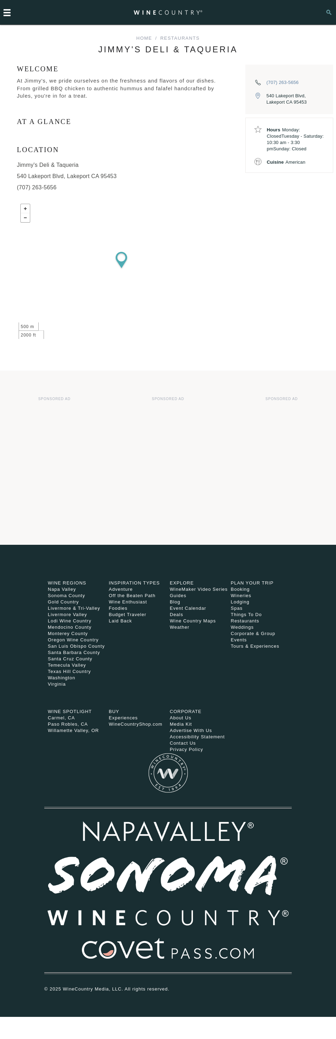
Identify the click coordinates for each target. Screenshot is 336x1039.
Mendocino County (69, 627)
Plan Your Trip (252, 583)
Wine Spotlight (70, 711)
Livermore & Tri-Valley (74, 608)
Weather (179, 627)
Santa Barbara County (74, 652)
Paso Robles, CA (68, 724)
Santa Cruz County (70, 658)
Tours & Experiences (255, 646)
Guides (178, 595)
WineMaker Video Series (199, 589)
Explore (182, 583)
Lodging (240, 602)
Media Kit (181, 724)
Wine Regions (67, 583)
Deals (176, 614)
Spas (237, 608)
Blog (175, 602)
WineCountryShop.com (136, 724)
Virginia (57, 684)
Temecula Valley (67, 665)
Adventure (121, 589)
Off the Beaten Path (132, 595)
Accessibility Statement (197, 736)
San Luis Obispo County (76, 646)
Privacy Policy (186, 749)
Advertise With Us (191, 730)
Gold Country (63, 602)
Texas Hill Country (69, 671)
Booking (240, 589)
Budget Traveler (128, 614)
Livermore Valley (67, 614)
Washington (61, 677)
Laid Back (120, 620)
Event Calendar (188, 608)
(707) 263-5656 (282, 82)
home (144, 38)
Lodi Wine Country (69, 620)
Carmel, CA (61, 717)
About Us (180, 717)
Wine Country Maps (193, 620)
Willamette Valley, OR (73, 730)
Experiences (123, 717)
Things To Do (246, 614)
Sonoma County (66, 595)
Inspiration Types (134, 583)
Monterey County (68, 633)
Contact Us (183, 743)
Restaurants (180, 38)
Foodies (118, 608)
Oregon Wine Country (73, 639)
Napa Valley (62, 589)
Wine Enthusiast (128, 602)
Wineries (241, 595)
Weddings (242, 627)
